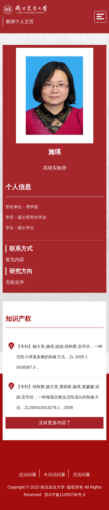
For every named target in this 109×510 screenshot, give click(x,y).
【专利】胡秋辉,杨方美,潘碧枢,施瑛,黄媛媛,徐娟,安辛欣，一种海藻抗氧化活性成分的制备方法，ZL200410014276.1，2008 (57, 397)
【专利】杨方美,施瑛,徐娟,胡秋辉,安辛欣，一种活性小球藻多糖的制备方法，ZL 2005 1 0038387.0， (59, 357)
